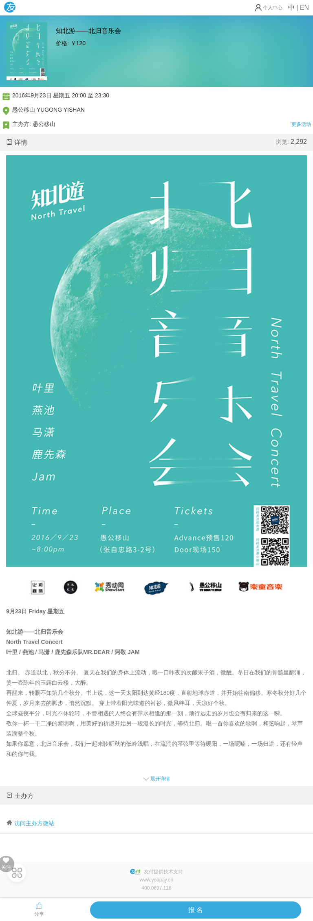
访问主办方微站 (34, 823)
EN (304, 7)
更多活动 (301, 124)
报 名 (195, 909)
